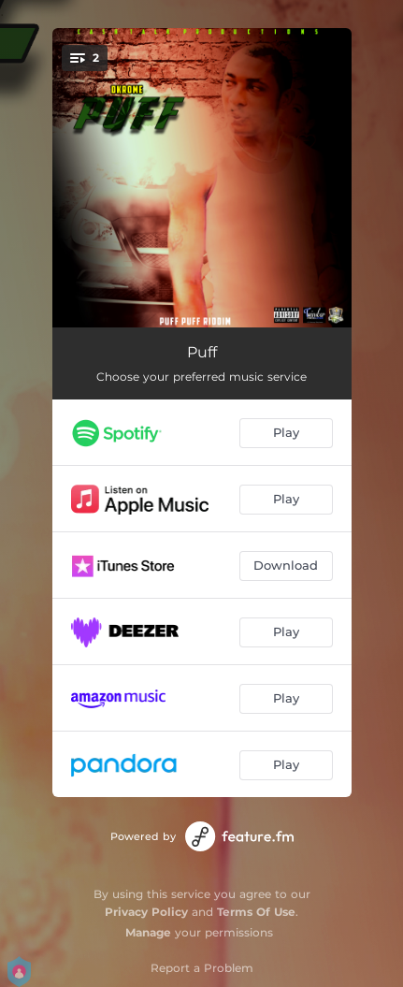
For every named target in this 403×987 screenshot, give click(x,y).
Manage (148, 932)
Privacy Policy (146, 912)
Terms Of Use (256, 912)
